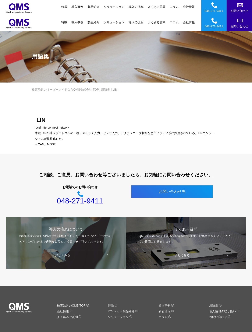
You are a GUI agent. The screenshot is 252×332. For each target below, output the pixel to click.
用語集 (105, 74)
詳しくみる (82, 240)
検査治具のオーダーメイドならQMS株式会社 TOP (65, 74)
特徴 (64, 6)
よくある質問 (157, 6)
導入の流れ (136, 6)
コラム (174, 6)
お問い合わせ (240, 7)
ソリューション (114, 6)
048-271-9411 (214, 7)
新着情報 (166, 295)
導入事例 (77, 6)
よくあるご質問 (69, 301)
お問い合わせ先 (172, 176)
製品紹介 (93, 6)
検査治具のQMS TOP (73, 290)
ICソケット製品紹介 (123, 295)
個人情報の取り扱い (224, 295)
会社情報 (189, 6)
